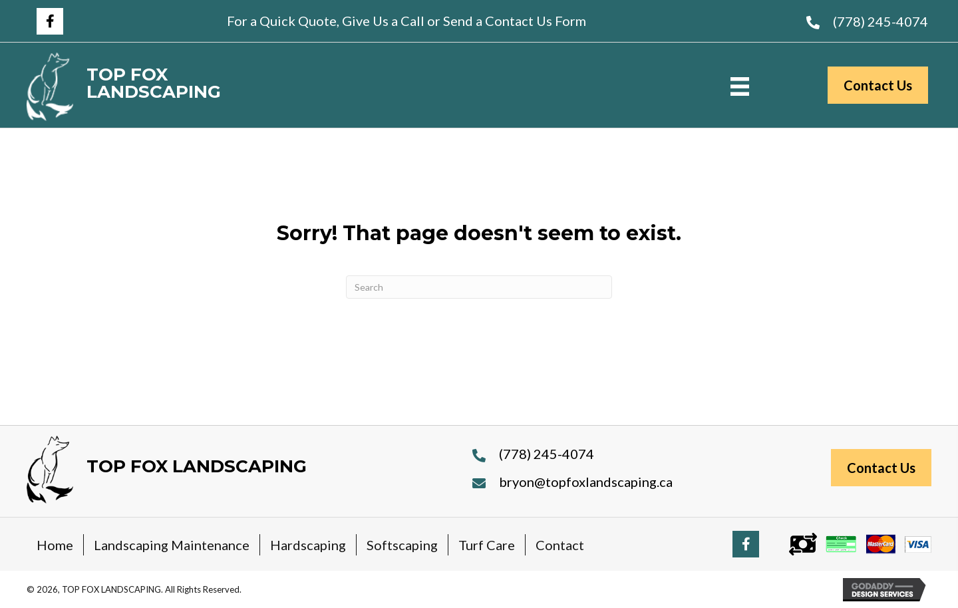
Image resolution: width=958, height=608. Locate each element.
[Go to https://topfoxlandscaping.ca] (184, 87)
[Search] (479, 287)
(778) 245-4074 (880, 21)
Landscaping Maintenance (171, 545)
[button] (50, 21)
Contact (560, 545)
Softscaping (402, 545)
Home (55, 545)
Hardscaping (308, 545)
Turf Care (486, 545)
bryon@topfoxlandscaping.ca (586, 482)
